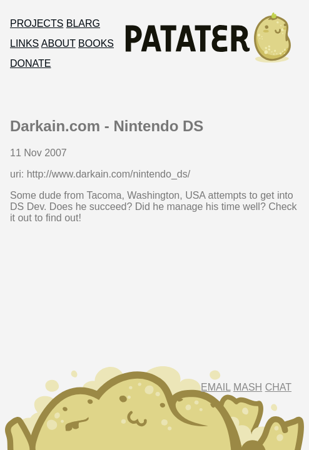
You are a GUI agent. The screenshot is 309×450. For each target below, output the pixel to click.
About (58, 43)
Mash (247, 387)
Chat (278, 387)
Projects (36, 23)
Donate (30, 63)
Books (96, 43)
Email (215, 387)
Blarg (83, 23)
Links (24, 43)
